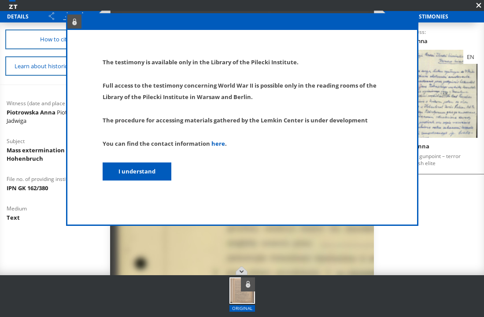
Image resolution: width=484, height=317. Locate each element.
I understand (136, 171)
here (218, 143)
